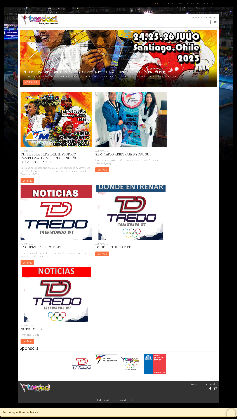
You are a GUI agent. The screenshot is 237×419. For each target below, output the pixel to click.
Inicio (156, 3)
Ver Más (27, 180)
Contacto (209, 3)
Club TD (168, 3)
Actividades (193, 3)
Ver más (31, 82)
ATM (180, 3)
